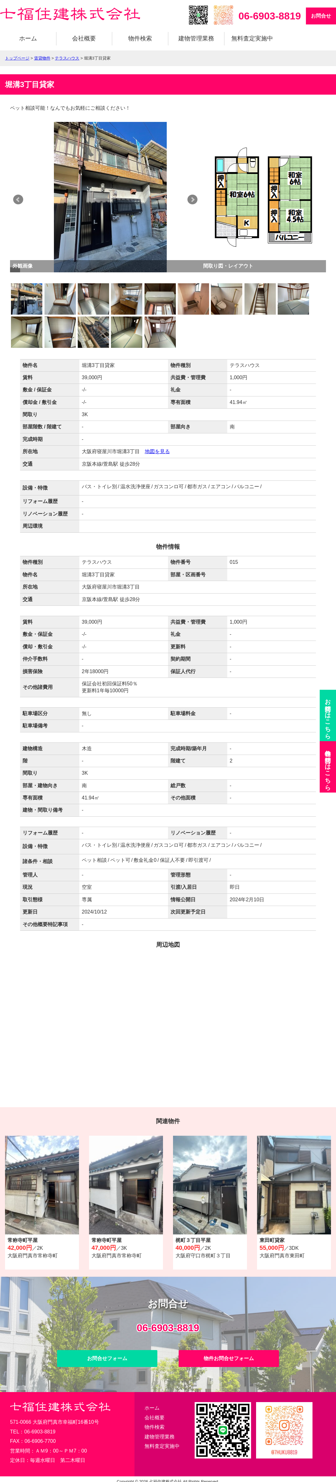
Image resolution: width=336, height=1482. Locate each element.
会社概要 (84, 38)
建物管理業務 (196, 38)
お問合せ (321, 15)
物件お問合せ (328, 767)
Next (202, 200)
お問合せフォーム (107, 1358)
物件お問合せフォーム (229, 1358)
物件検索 (140, 38)
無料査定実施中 (252, 38)
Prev (18, 200)
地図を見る (157, 451)
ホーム (28, 38)
